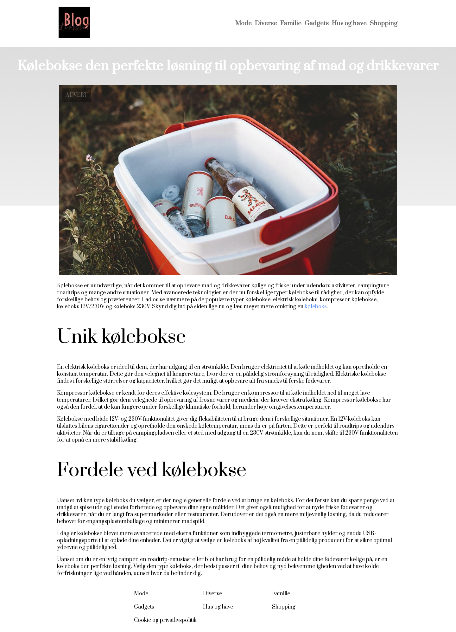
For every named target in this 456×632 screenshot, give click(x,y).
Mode (243, 24)
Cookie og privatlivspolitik (165, 620)
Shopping (383, 24)
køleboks (316, 306)
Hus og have (349, 24)
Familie (290, 24)
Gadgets (317, 24)
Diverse (266, 24)
